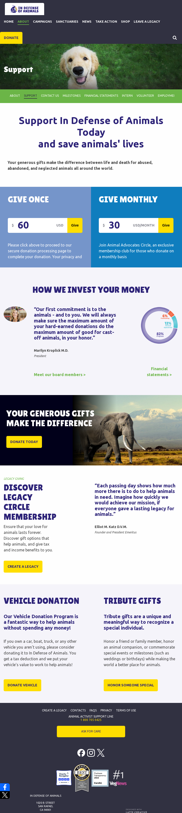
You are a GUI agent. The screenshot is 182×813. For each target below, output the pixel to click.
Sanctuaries (67, 21)
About (23, 21)
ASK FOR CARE (91, 731)
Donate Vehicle (22, 685)
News (86, 21)
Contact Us (50, 95)
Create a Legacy (54, 710)
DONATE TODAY (24, 442)
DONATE (11, 38)
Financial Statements (101, 95)
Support (30, 95)
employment (168, 95)
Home (9, 21)
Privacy (106, 710)
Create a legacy (23, 566)
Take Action (106, 21)
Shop (125, 21)
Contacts (78, 710)
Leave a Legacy (147, 21)
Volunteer (145, 95)
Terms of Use (126, 710)
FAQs (93, 710)
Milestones (72, 95)
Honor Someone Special (131, 685)
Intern (127, 95)
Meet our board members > (60, 374)
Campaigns (42, 21)
